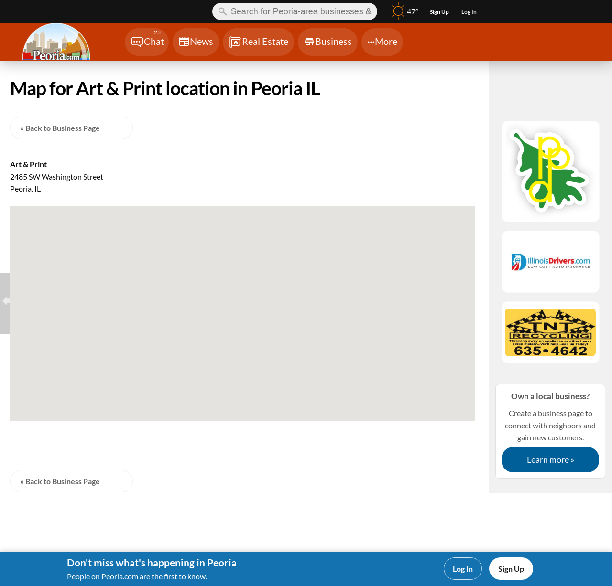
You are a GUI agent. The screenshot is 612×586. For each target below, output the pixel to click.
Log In (463, 568)
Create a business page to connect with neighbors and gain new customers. (550, 431)
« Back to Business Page (60, 127)
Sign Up (511, 568)
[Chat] (147, 42)
